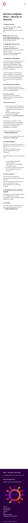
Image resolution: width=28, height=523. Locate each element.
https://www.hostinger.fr (14, 55)
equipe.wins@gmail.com (13, 39)
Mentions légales (7, 515)
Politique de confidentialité (10, 516)
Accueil (5, 507)
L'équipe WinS (6, 510)
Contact (5, 512)
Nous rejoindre (7, 509)
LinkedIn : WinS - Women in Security (12, 482)
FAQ (4, 513)
